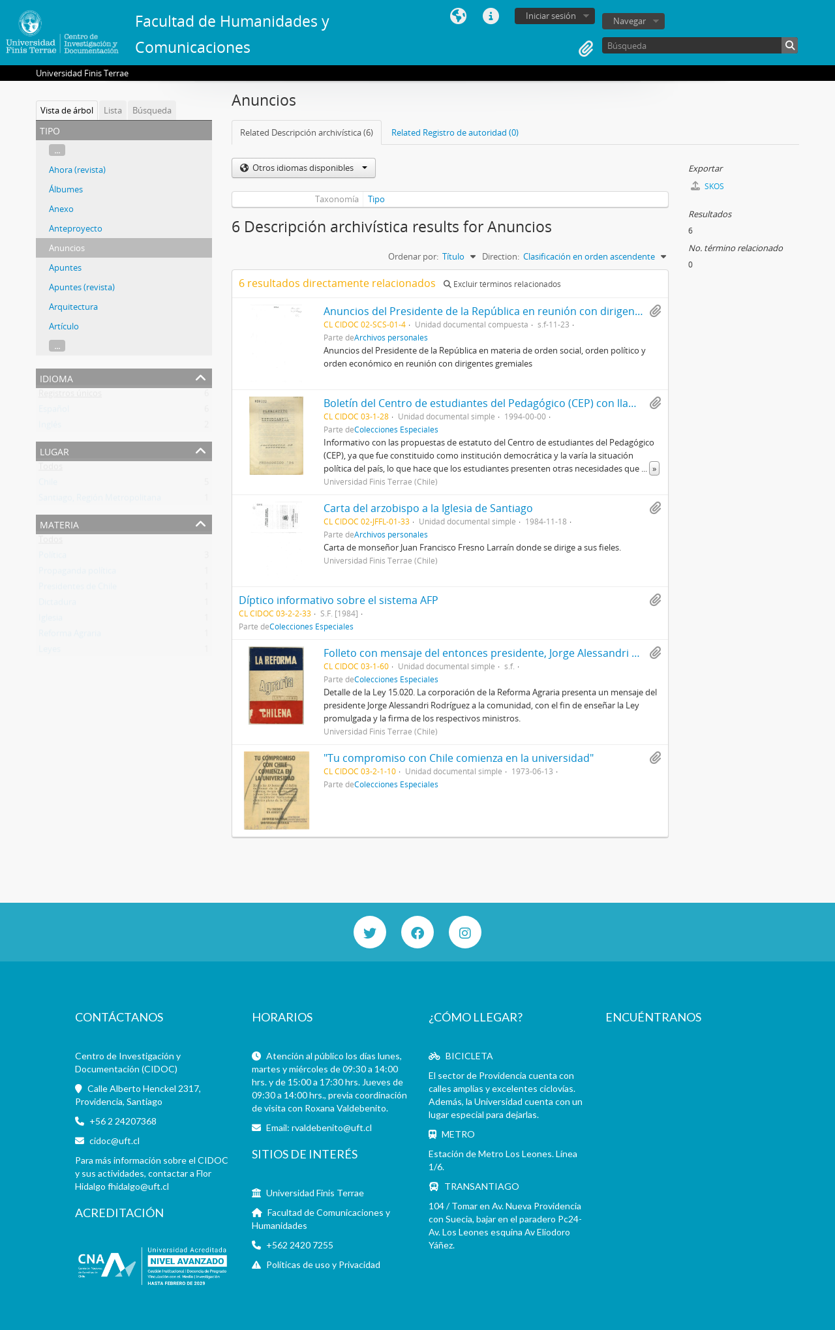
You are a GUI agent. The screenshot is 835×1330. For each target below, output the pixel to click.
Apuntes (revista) (82, 287)
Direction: (500, 256)
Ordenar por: (413, 256)
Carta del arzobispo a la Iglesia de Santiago (428, 508)
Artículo (64, 326)
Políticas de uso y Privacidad (323, 1264)
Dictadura (57, 605)
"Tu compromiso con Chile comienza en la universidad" (459, 758)
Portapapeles (585, 49)
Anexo (61, 209)
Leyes (49, 651)
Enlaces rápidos (490, 16)
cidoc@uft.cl (114, 1140)
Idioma (458, 16)
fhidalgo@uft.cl (138, 1186)
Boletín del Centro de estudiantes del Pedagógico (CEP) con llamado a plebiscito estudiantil (547, 403)
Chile (47, 485)
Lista (113, 110)
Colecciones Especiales (396, 429)
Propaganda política (77, 573)
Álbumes (66, 189)
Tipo (376, 199)
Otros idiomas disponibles (308, 168)
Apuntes (65, 267)
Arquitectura (73, 306)
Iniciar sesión (551, 16)
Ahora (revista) (77, 169)
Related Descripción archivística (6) (306, 132)
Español (53, 411)
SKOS (707, 186)
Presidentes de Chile (77, 589)
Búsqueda (152, 110)
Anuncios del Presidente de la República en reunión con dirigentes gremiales (512, 311)
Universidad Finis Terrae (315, 1192)
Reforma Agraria (69, 636)
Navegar (629, 21)
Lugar (54, 450)
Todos (50, 469)
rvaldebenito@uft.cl (332, 1127)
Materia (59, 523)
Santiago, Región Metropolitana (99, 500)
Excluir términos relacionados (502, 284)
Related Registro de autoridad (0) (455, 132)
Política (52, 558)
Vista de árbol (66, 110)
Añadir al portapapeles (654, 311)
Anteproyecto (75, 228)
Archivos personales (391, 337)
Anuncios (67, 248)
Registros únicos (70, 396)
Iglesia (50, 620)
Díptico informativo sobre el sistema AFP (338, 600)
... (57, 150)
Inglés (49, 427)
